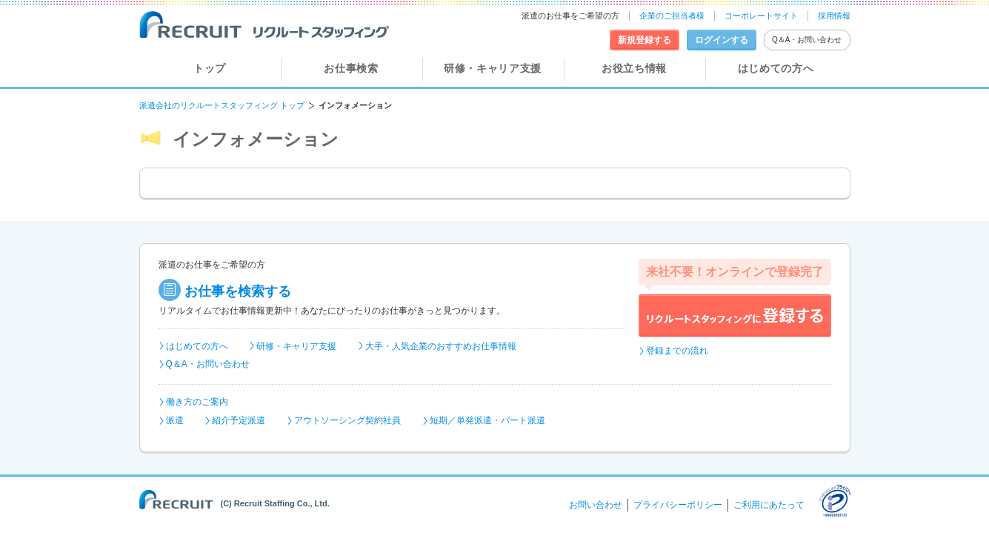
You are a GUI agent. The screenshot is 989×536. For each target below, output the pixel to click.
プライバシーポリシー (677, 505)
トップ (209, 68)
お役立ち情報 (634, 68)
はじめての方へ (776, 68)
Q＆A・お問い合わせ (807, 40)
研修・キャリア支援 (493, 68)
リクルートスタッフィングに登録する (735, 315)
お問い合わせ (595, 505)
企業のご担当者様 (672, 15)
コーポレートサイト (761, 15)
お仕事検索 (351, 68)
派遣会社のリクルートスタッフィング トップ (221, 105)
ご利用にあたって (769, 505)
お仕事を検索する (237, 291)
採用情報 (834, 15)
